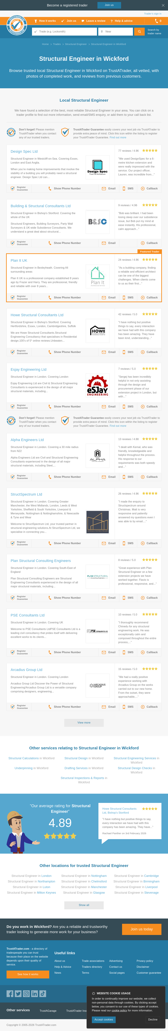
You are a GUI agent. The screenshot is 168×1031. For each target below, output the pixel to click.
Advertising (116, 961)
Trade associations (93, 961)
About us (59, 961)
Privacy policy (145, 961)
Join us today (142, 929)
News (57, 972)
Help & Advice (62, 966)
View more (84, 722)
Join (109, 5)
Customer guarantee (149, 972)
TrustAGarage (48, 1010)
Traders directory (92, 966)
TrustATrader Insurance (80, 1010)
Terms (85, 972)
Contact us (115, 966)
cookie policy (119, 1010)
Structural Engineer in (31, 876)
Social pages (117, 972)
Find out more (118, 137)
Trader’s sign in (152, 13)
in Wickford (31, 758)
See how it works (27, 974)
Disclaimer (143, 966)
